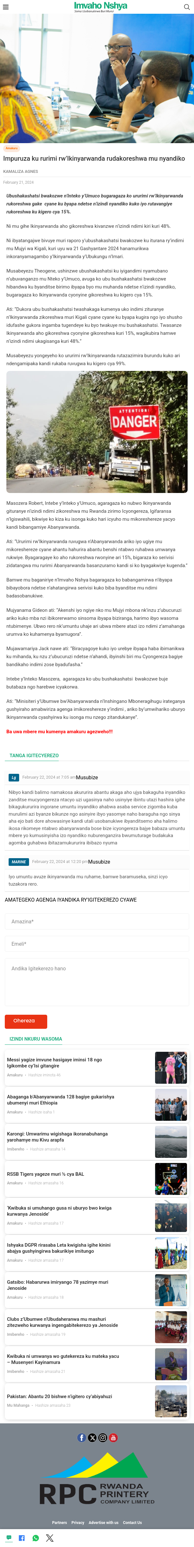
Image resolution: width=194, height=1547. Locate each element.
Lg (14, 777)
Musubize (87, 777)
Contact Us (132, 1522)
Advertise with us (104, 1522)
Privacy (77, 1522)
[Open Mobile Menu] (6, 7)
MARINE (19, 862)
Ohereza (24, 1020)
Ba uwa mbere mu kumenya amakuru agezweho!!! (59, 732)
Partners (59, 1522)
